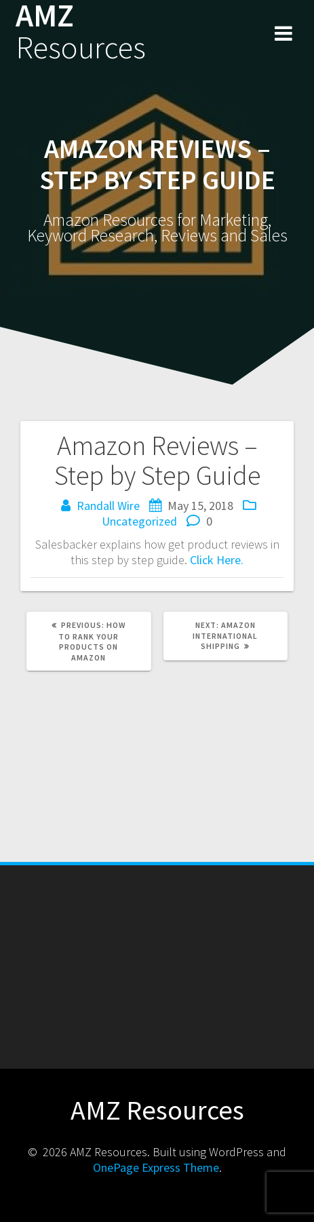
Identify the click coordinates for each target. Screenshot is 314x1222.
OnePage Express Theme (156, 1167)
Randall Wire (108, 505)
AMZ (81, 32)
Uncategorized (139, 521)
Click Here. (216, 560)
